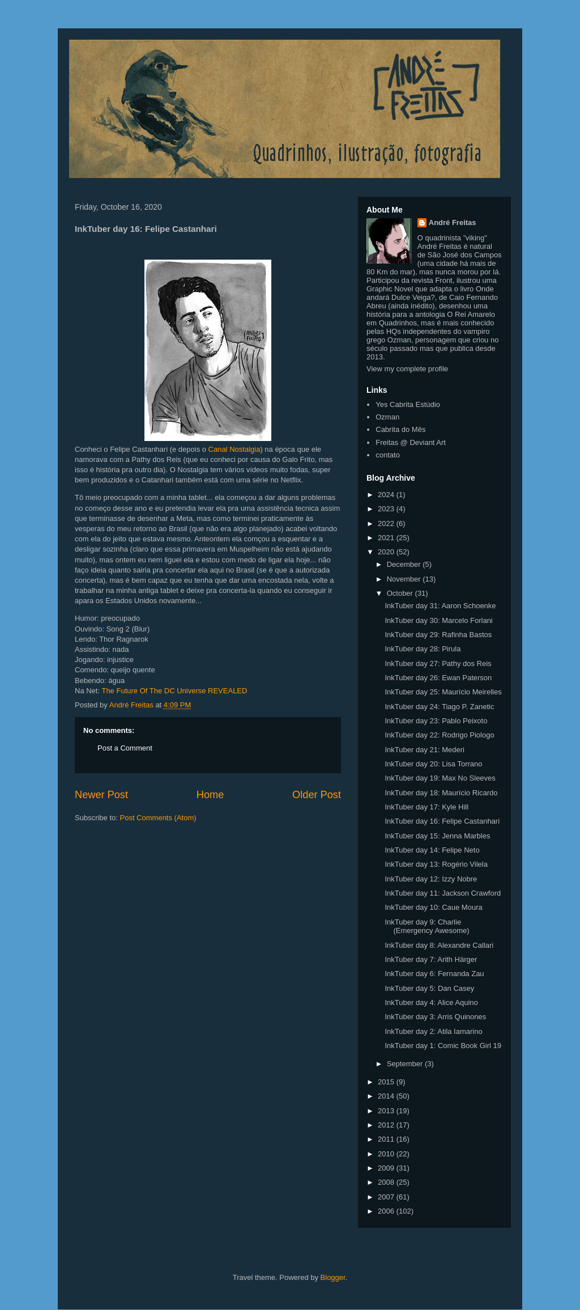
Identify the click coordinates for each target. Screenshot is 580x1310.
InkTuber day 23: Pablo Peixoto (436, 721)
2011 (387, 1139)
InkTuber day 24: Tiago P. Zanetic (439, 706)
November (405, 579)
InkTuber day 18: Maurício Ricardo (441, 792)
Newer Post (101, 794)
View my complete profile (407, 368)
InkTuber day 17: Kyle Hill (426, 807)
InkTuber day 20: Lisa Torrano (433, 764)
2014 (387, 1096)
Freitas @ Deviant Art (411, 442)
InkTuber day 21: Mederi (424, 749)
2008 (387, 1182)
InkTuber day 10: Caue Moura (433, 907)
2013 (387, 1110)
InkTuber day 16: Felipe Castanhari (442, 821)
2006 (387, 1211)
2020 (387, 552)
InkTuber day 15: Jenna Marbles (437, 836)
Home (210, 794)
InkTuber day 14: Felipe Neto (432, 850)
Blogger (333, 1277)
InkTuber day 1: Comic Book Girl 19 (443, 1045)
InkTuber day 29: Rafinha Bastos (438, 634)
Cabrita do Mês (400, 429)
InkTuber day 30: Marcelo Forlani (438, 620)
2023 (387, 509)
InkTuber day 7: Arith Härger (431, 959)
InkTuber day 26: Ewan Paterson (438, 677)
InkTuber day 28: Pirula (422, 649)
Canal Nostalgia (234, 449)
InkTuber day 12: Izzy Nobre (431, 879)
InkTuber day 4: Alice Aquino (431, 1002)
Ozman (387, 417)
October (401, 593)
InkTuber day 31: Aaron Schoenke (440, 605)
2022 (387, 523)
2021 (387, 537)
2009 (387, 1168)
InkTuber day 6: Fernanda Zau (434, 973)
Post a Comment (124, 748)
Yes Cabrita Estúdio (408, 404)
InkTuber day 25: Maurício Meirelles (443, 692)
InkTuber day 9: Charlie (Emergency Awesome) (427, 926)
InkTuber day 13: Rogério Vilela (436, 864)
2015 (387, 1082)
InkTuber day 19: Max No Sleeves (440, 778)
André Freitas (452, 222)
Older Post (316, 794)
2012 (387, 1125)
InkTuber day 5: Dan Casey (429, 988)
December (405, 564)
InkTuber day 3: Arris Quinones (435, 1016)
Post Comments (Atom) (158, 817)
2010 (387, 1154)
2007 (387, 1197)
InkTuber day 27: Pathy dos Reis (438, 663)
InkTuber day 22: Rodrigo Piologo (439, 735)
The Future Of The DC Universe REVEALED (174, 690)
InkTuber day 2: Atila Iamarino (433, 1031)
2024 (387, 494)
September (406, 1063)
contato (388, 455)
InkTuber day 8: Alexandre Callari (439, 945)
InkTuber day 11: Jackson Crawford (443, 893)
